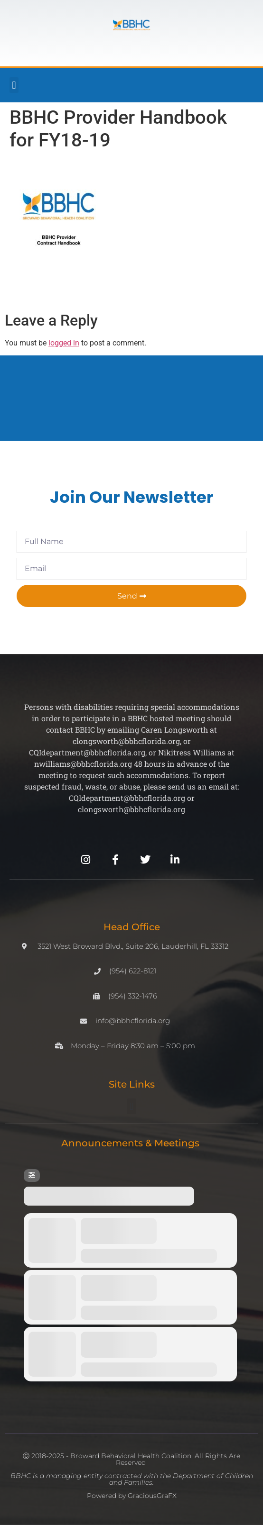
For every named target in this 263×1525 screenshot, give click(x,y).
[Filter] (32, 1175)
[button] (14, 85)
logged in (63, 342)
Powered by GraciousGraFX (132, 1495)
